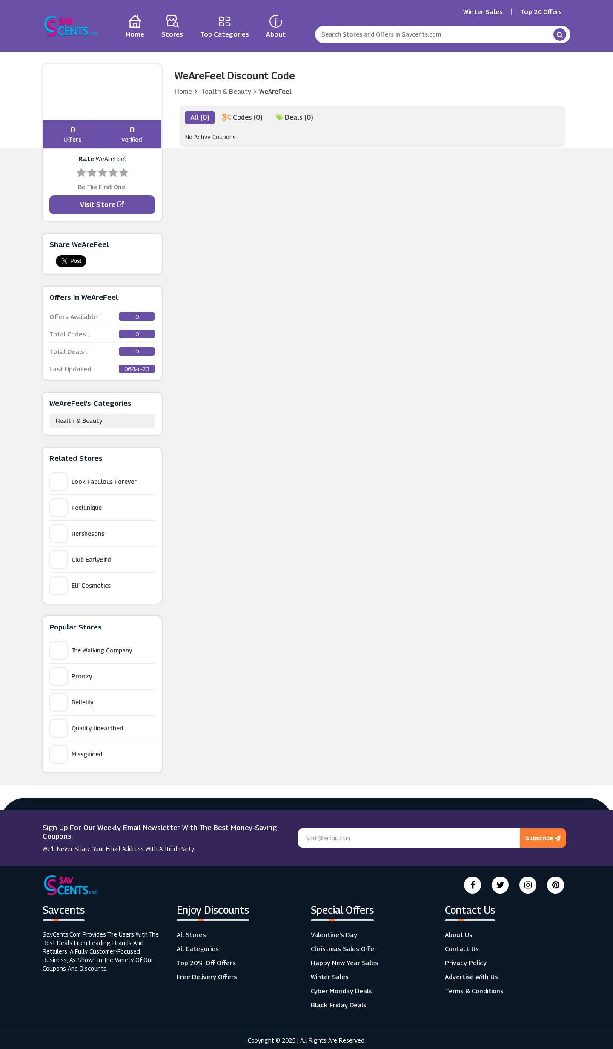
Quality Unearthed (86, 728)
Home (183, 91)
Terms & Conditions (474, 990)
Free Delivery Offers (207, 976)
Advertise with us (471, 976)
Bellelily (71, 702)
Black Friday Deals (339, 1005)
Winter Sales (483, 12)
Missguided (76, 754)
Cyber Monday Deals (341, 990)
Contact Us (462, 948)
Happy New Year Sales (344, 962)
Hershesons (77, 533)
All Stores (191, 934)
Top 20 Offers (541, 12)
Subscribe (543, 838)
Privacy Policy (466, 962)
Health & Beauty (79, 420)
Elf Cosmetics (80, 585)
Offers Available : (102, 316)
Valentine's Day (334, 934)
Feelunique (76, 507)
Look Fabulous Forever (93, 481)
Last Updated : (102, 369)
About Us (459, 934)
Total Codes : (102, 334)
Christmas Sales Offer (344, 948)
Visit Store (102, 205)
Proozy (71, 676)
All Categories (198, 948)
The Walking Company (91, 650)
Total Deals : (102, 351)
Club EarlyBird (80, 559)
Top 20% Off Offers (206, 962)
